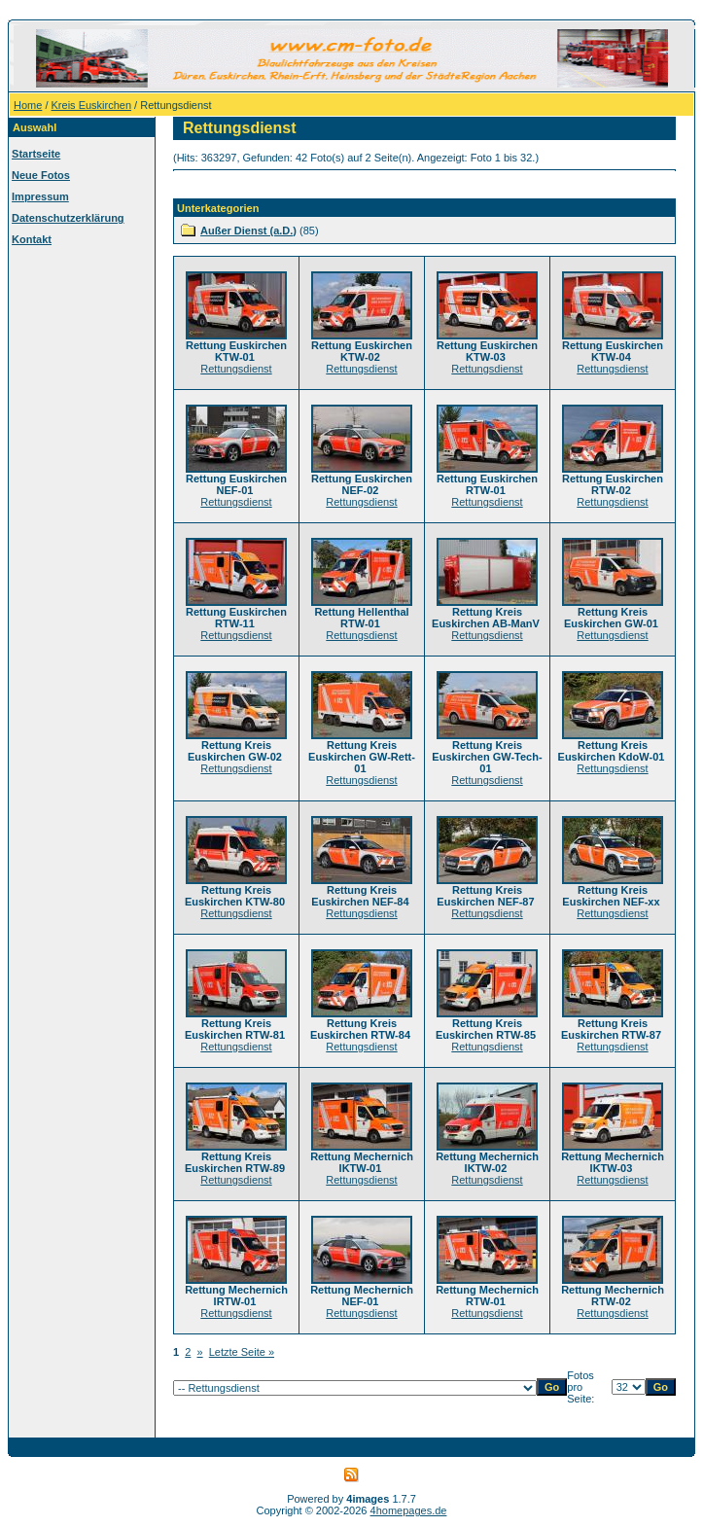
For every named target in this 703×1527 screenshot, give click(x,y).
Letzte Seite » (241, 1352)
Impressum (40, 196)
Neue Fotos (41, 175)
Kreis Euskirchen (92, 105)
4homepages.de (408, 1510)
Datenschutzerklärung (68, 218)
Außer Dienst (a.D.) (248, 230)
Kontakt (32, 239)
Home (28, 105)
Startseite (36, 154)
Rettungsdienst (235, 368)
